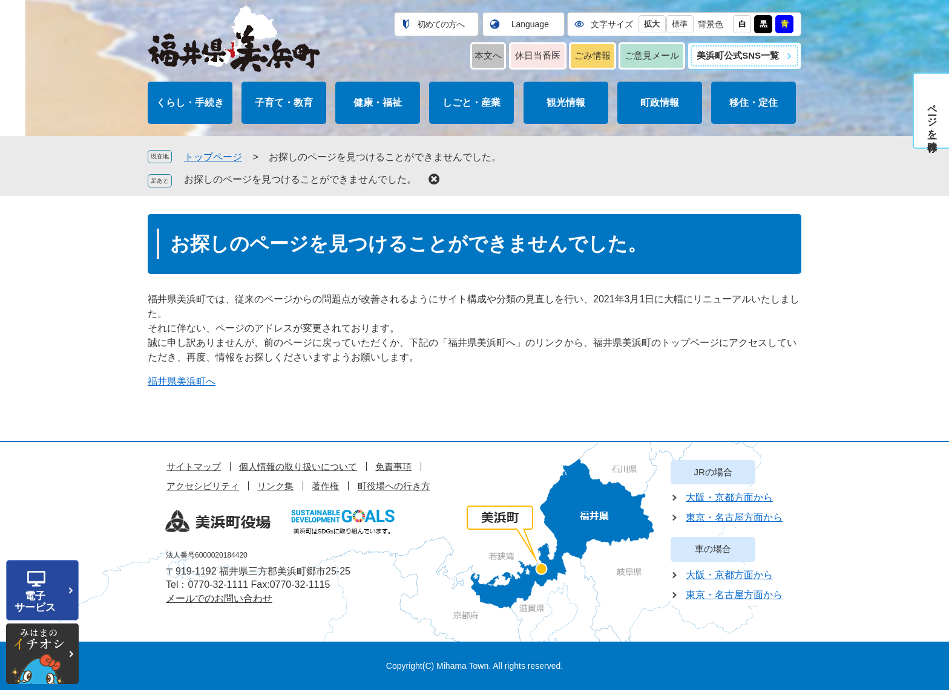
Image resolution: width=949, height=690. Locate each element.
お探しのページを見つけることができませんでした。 (300, 179)
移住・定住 (753, 102)
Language (530, 24)
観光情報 (566, 102)
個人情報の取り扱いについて (298, 466)
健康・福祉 (377, 102)
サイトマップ (193, 466)
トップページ (213, 157)
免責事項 (393, 466)
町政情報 (659, 102)
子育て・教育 (284, 102)
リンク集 (275, 486)
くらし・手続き (190, 102)
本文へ (488, 55)
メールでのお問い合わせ (219, 598)
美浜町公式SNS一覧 (738, 55)
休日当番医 (537, 55)
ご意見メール (652, 55)
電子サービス (35, 601)
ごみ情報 (592, 55)
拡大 (652, 23)
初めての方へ (440, 24)
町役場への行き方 (394, 486)
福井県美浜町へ (181, 381)
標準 (680, 23)
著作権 (325, 486)
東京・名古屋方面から (734, 517)
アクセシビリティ (202, 486)
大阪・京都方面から (729, 497)
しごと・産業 (471, 102)
